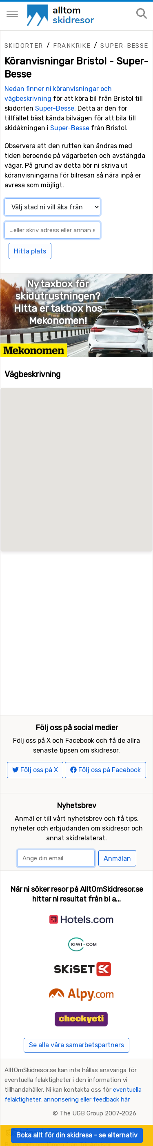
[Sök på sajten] (141, 14)
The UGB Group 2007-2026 (98, 1087)
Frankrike (72, 45)
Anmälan (117, 833)
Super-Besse (124, 45)
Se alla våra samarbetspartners (76, 1019)
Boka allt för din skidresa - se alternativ (76, 1135)
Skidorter (23, 45)
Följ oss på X (35, 744)
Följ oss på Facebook (105, 744)
